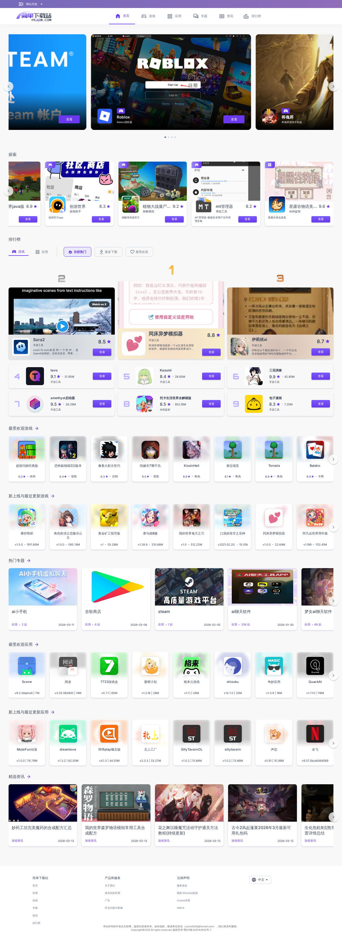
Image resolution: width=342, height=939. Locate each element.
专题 (35, 907)
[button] (8, 86)
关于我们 (110, 885)
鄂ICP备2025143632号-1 (197, 929)
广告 (107, 900)
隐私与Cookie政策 (187, 893)
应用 (35, 893)
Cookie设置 (183, 900)
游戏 (35, 900)
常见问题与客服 (114, 907)
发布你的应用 (112, 893)
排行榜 (36, 923)
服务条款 (182, 885)
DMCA (180, 907)
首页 (35, 885)
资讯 (35, 915)
